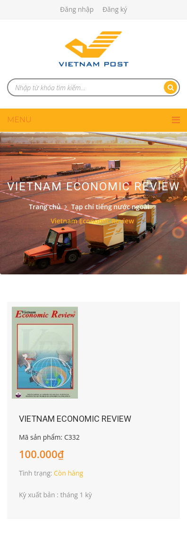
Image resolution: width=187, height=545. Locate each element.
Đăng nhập (77, 9)
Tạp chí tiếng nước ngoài (110, 206)
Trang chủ (44, 206)
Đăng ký (114, 9)
